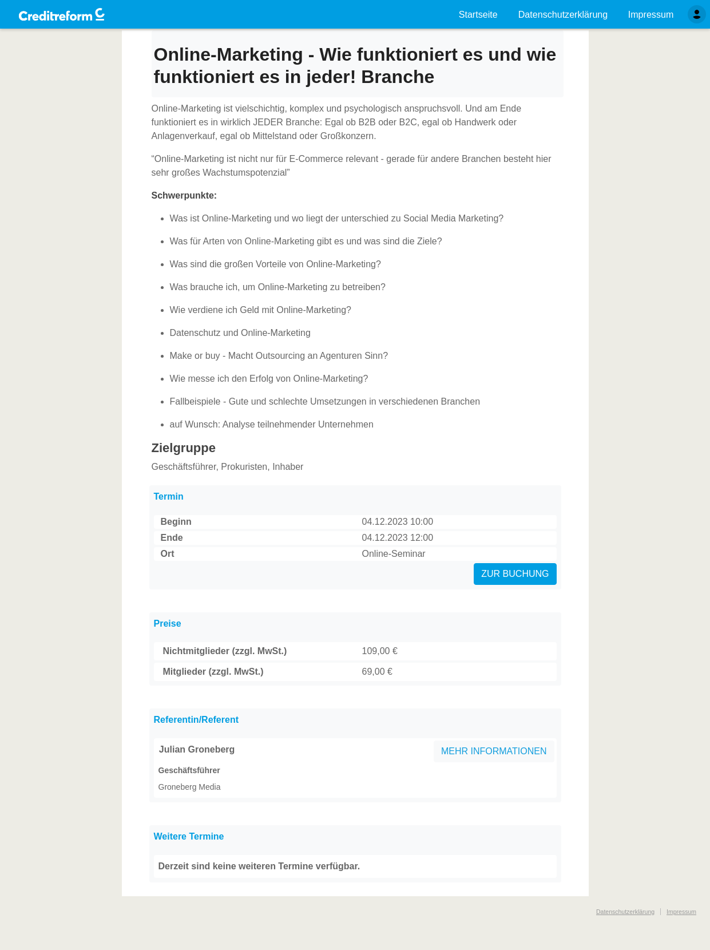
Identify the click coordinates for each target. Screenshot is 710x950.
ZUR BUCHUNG (515, 574)
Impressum (681, 911)
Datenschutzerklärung (625, 911)
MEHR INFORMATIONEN (494, 751)
